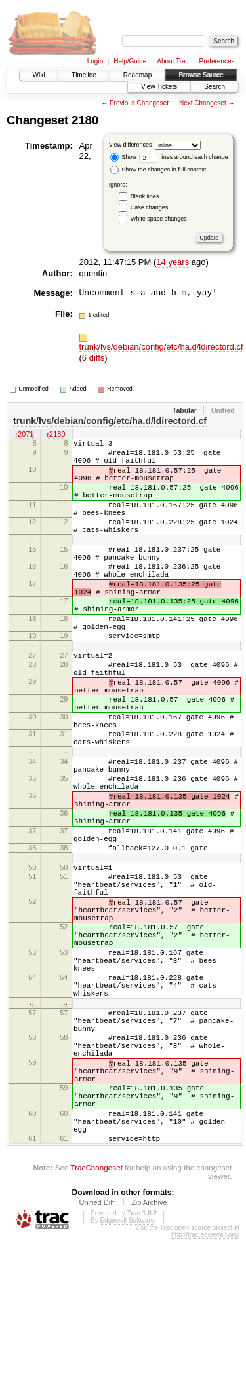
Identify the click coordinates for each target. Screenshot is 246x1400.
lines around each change (183, 157)
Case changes (150, 207)
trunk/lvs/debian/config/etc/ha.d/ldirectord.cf (161, 346)
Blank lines (145, 196)
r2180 (56, 435)
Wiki (39, 75)
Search (214, 86)
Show (123, 157)
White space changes (159, 218)
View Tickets (159, 86)
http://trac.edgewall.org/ (205, 1395)
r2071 (24, 435)
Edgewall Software (127, 1381)
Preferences (217, 61)
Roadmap (137, 75)
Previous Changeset (139, 103)
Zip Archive (149, 1363)
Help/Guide (129, 61)
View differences (130, 144)
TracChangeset (96, 1328)
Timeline (84, 75)
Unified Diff (96, 1363)
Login (95, 61)
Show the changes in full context (158, 169)
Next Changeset (202, 103)
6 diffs (93, 358)
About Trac (172, 61)
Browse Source (200, 75)
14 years (172, 262)
